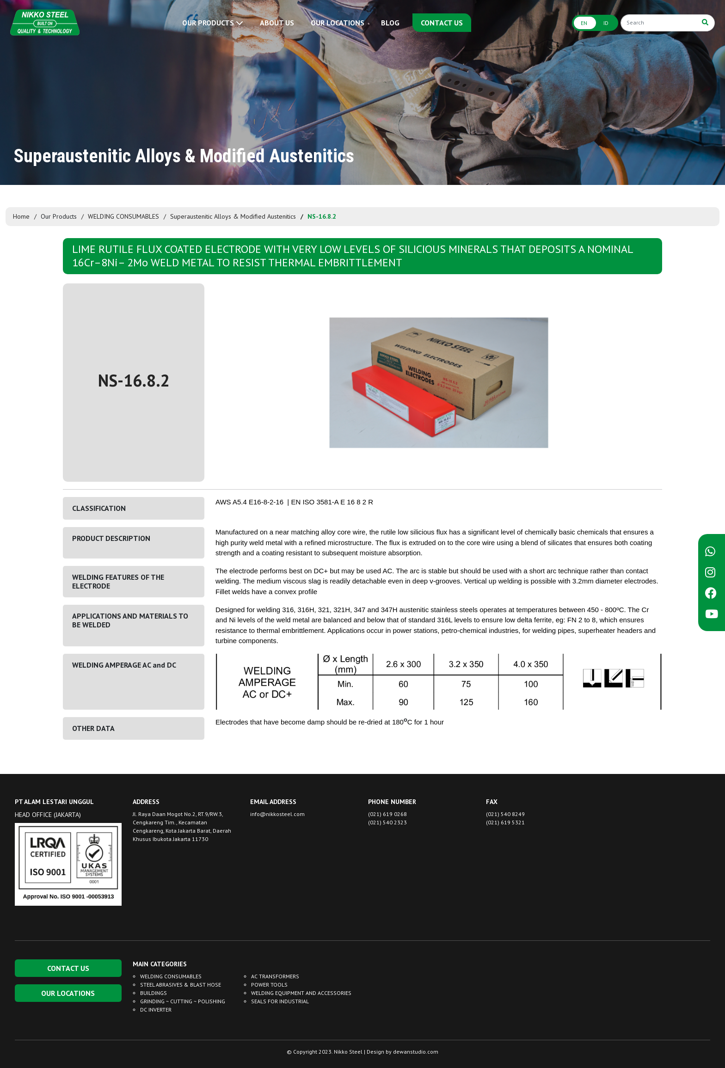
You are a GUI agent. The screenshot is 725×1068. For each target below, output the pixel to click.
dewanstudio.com (415, 1051)
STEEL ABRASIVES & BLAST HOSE (180, 984)
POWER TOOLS (269, 984)
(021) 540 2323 (387, 822)
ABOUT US (277, 22)
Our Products (59, 216)
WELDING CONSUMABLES (123, 216)
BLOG (390, 22)
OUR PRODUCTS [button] (212, 22)
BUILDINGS (153, 992)
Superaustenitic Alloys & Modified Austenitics (233, 216)
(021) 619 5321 (505, 822)
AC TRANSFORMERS (275, 976)
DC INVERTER (156, 1009)
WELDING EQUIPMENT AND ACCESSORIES (301, 992)
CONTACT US (442, 22)
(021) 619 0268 (387, 813)
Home (21, 216)
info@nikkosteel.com (277, 813)
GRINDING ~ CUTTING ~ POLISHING (182, 1001)
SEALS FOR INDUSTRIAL (280, 1001)
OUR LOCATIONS (337, 22)
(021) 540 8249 (505, 813)
